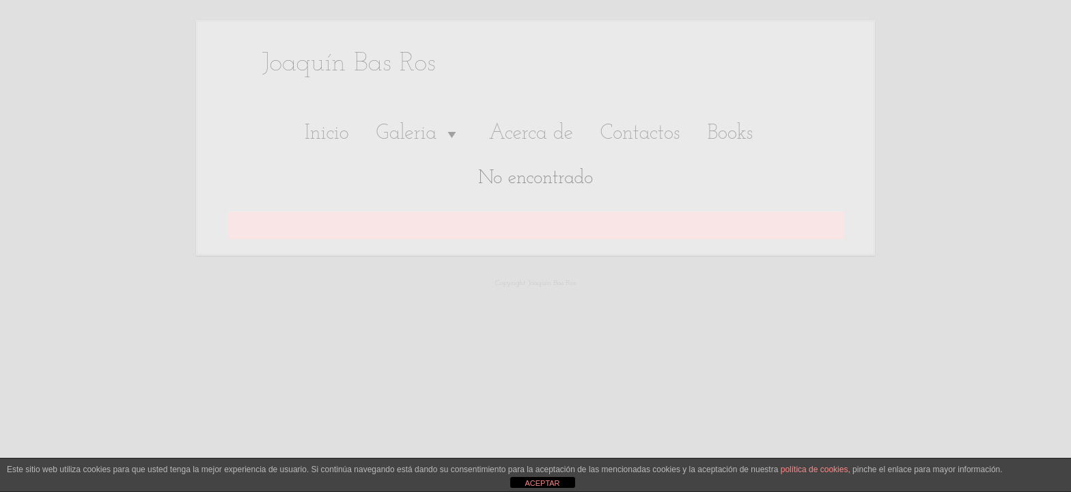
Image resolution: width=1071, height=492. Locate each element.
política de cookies (814, 469)
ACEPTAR (542, 483)
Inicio (327, 133)
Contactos (640, 133)
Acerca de (530, 133)
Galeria (419, 134)
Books (730, 133)
